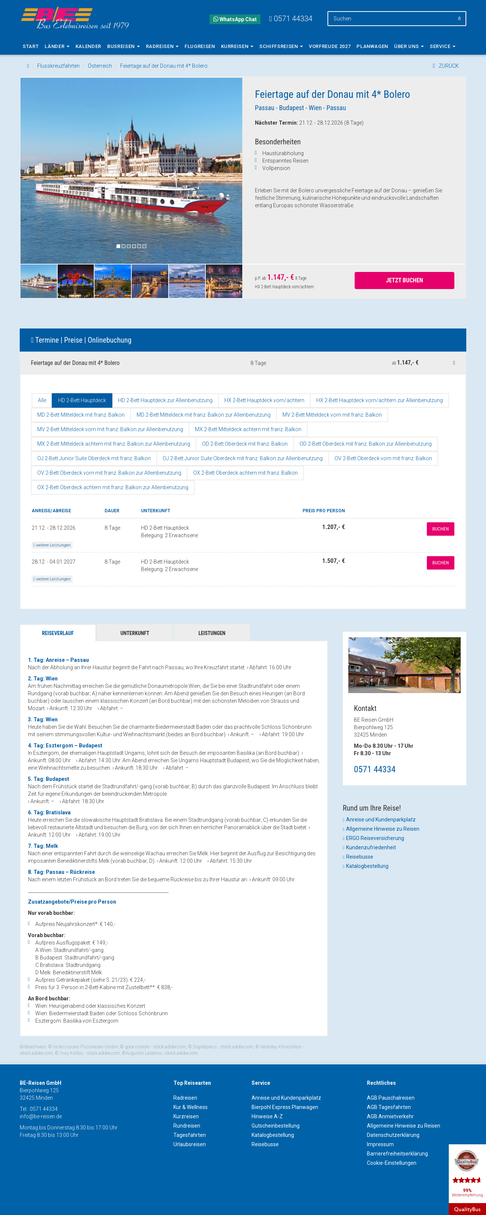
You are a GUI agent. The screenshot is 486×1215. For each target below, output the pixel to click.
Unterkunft (135, 633)
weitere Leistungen (52, 545)
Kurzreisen (186, 1116)
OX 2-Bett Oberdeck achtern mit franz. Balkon (245, 473)
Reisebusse (359, 857)
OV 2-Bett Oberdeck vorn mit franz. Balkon (383, 458)
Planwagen (372, 46)
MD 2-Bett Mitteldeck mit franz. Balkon (81, 415)
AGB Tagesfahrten (389, 1107)
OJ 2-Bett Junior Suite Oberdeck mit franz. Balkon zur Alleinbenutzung (243, 458)
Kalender (88, 46)
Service (442, 46)
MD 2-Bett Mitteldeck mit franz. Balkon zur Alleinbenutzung (204, 415)
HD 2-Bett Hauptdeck (82, 400)
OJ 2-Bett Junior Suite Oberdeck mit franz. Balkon (94, 458)
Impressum (380, 1144)
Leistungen (212, 633)
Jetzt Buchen (404, 280)
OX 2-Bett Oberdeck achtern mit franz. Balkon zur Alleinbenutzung (112, 487)
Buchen (440, 529)
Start (31, 46)
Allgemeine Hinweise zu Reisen (382, 829)
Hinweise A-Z (267, 1116)
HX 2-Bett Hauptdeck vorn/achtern (264, 400)
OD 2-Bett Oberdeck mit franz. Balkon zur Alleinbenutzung (366, 444)
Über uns (409, 46)
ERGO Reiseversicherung (375, 838)
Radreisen (162, 46)
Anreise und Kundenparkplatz (381, 820)
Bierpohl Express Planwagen (285, 1107)
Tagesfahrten (189, 1135)
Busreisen (123, 46)
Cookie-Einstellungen (391, 1163)
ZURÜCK (446, 66)
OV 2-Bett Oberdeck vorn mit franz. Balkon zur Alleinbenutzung (109, 473)
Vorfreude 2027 (330, 46)
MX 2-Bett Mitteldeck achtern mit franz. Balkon (248, 429)
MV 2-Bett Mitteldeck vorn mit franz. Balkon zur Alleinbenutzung (110, 429)
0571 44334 (375, 769)
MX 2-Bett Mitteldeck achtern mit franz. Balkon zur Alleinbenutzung (113, 444)
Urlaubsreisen (189, 1144)
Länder (57, 46)
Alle (42, 400)
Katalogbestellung (367, 866)
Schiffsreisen (281, 46)
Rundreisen (186, 1126)
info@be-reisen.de (41, 1116)
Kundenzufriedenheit (371, 847)
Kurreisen (237, 46)
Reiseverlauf (58, 633)
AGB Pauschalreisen (391, 1098)
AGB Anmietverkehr (390, 1116)
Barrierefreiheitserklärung (397, 1154)
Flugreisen (200, 46)
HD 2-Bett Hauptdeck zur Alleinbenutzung (165, 400)
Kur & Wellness (190, 1107)
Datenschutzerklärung (393, 1135)
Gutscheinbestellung (276, 1126)
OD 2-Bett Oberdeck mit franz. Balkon (245, 444)
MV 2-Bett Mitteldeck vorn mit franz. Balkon (332, 415)
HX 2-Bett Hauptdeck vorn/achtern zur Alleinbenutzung (379, 400)
